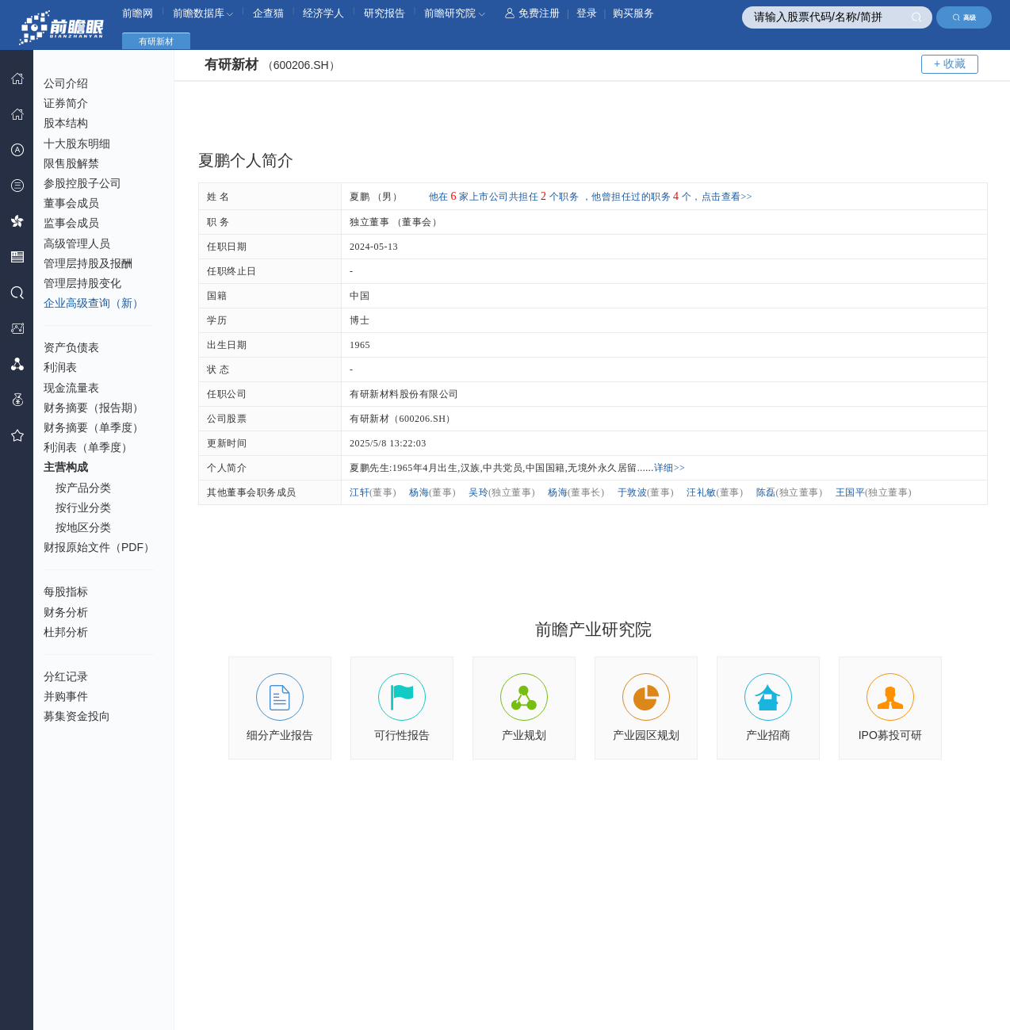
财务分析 (66, 612)
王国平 (874, 492)
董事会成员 (71, 203)
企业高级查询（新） (93, 303)
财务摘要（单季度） (93, 427)
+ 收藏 (950, 63)
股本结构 (66, 123)
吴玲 (502, 492)
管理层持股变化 (82, 283)
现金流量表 (71, 387)
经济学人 (323, 13)
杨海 (432, 492)
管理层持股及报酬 (88, 263)
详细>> (670, 467)
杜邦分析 (66, 632)
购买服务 (633, 13)
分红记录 (66, 676)
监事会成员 (71, 222)
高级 (964, 17)
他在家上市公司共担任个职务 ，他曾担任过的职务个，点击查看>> (591, 196)
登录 (586, 13)
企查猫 (268, 13)
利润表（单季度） (88, 447)
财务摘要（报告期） (93, 407)
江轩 (373, 492)
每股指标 (66, 591)
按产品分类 (83, 487)
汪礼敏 (715, 492)
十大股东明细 (77, 143)
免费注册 (532, 13)
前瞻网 (137, 13)
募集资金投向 (77, 716)
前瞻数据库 (203, 13)
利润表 (60, 367)
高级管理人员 (77, 243)
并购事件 (66, 696)
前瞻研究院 (454, 13)
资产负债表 (71, 347)
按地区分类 (83, 527)
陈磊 (789, 492)
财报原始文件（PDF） (99, 547)
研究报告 (384, 13)
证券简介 (66, 103)
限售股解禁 (71, 163)
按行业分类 (83, 507)
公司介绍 (66, 83)
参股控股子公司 (82, 183)
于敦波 (646, 492)
